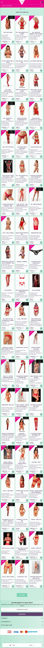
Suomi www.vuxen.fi (22, 642)
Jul (24, 9)
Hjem (21, 9)
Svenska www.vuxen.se (22, 641)
